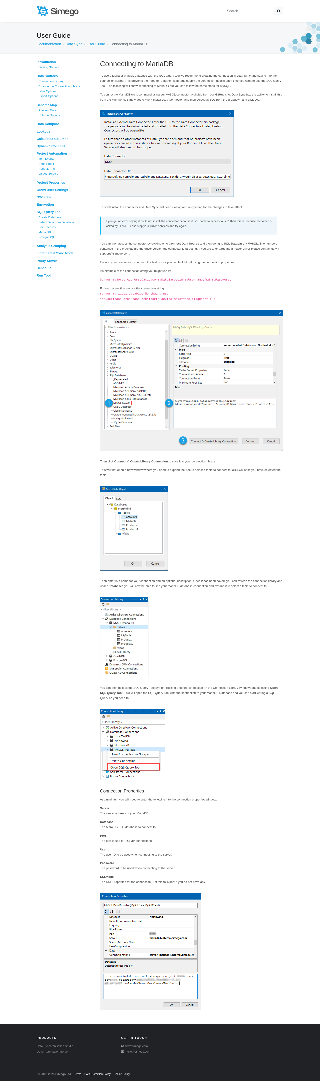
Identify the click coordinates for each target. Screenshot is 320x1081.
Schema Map (47, 105)
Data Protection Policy (97, 1074)
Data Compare (48, 124)
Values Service (48, 173)
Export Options (48, 96)
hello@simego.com (138, 1051)
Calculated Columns (52, 139)
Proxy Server (47, 261)
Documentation (49, 44)
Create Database (49, 217)
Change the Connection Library (59, 86)
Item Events (46, 158)
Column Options (49, 115)
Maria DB (44, 232)
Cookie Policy (122, 1074)
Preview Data (47, 110)
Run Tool (44, 275)
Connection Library (51, 81)
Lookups (43, 131)
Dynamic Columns (51, 146)
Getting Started (48, 67)
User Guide (96, 44)
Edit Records (47, 227)
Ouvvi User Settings (52, 190)
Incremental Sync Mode (55, 253)
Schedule (44, 268)
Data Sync (74, 44)
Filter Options (47, 91)
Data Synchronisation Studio (55, 1046)
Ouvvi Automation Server (53, 1051)
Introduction (46, 62)
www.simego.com (136, 1046)
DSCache (44, 197)
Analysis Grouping (51, 246)
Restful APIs (46, 168)
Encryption (45, 204)
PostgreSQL (46, 237)
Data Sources (47, 76)
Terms (77, 1074)
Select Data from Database (56, 222)
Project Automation (52, 153)
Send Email (46, 163)
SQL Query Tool (49, 212)
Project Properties (51, 182)
